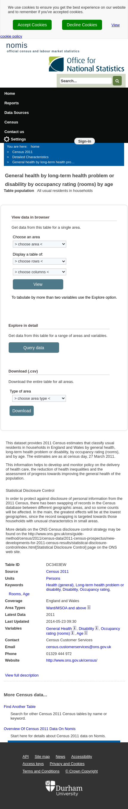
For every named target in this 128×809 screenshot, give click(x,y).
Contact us (14, 131)
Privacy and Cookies (67, 763)
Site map (42, 756)
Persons (53, 578)
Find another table (20, 706)
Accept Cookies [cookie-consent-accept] (32, 24)
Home (9, 93)
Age (26, 594)
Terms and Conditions (41, 771)
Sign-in (84, 141)
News (60, 756)
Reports (11, 103)
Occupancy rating (95, 589)
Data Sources (16, 112)
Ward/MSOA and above (66, 608)
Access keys (33, 763)
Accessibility (81, 756)
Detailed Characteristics (30, 157)
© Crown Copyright (81, 771)
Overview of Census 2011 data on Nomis (39, 728)
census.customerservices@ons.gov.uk (78, 647)
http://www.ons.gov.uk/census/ (71, 660)
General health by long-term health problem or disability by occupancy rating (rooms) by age (45, 162)
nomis (16, 45)
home (35, 146)
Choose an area (26, 237)
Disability (70, 589)
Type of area (20, 391)
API (26, 756)
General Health (59, 628)
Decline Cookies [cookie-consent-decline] (82, 24)
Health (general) (60, 585)
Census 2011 (22, 152)
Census (11, 122)
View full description (22, 675)
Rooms (15, 594)
